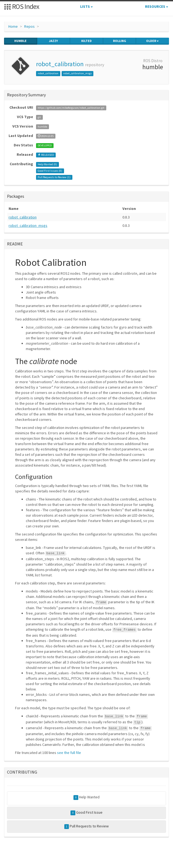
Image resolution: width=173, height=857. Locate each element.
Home (13, 26)
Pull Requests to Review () (54, 177)
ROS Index (21, 6)
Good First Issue (86, 812)
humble (20, 41)
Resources (156, 6)
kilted (86, 41)
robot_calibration (60, 64)
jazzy (53, 41)
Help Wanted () (47, 164)
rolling (119, 41)
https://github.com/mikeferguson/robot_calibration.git (71, 108)
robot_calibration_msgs (77, 73)
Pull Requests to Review (86, 826)
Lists (86, 6)
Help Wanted (86, 797)
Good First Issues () (50, 170)
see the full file (69, 752)
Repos (29, 26)
